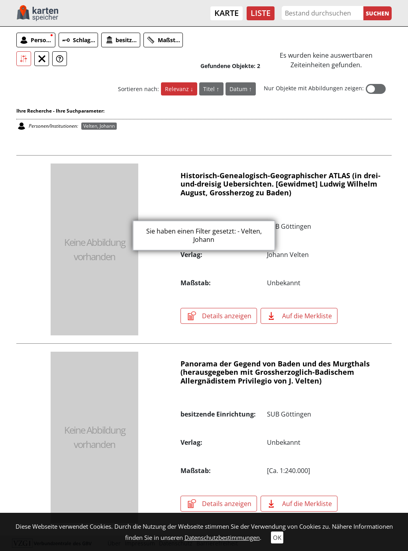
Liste (261, 13)
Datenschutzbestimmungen (222, 537)
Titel (209, 89)
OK (277, 537)
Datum (239, 89)
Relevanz (177, 89)
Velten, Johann (99, 126)
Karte (226, 13)
